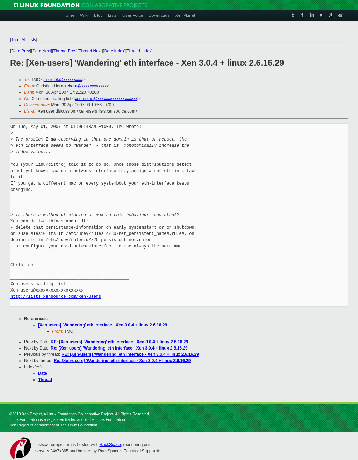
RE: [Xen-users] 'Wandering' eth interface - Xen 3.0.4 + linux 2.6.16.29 (119, 341)
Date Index (114, 51)
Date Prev (20, 51)
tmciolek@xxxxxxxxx (63, 79)
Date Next (41, 51)
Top (14, 39)
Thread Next (90, 51)
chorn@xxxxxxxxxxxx (87, 86)
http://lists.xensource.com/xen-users (55, 297)
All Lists (29, 39)
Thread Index (139, 51)
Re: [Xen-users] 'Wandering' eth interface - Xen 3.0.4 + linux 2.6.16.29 (119, 348)
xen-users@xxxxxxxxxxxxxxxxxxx (106, 98)
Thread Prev (64, 51)
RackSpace (110, 444)
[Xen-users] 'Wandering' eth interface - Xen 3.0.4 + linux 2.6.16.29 (102, 325)
